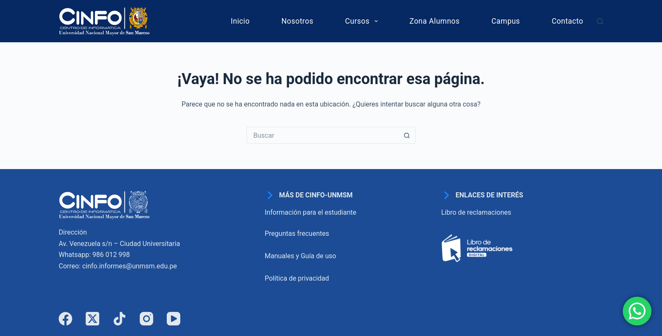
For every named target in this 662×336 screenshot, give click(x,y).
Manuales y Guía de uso (300, 256)
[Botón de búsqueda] (407, 135)
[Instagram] (146, 318)
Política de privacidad (297, 278)
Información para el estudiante (310, 212)
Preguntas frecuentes (297, 233)
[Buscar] (600, 21)
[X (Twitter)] (92, 318)
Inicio (240, 21)
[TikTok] (119, 318)
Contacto (567, 21)
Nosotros (297, 21)
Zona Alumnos (435, 21)
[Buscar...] (323, 135)
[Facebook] (65, 318)
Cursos (363, 21)
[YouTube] (173, 318)
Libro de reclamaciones (476, 212)
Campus (505, 21)
